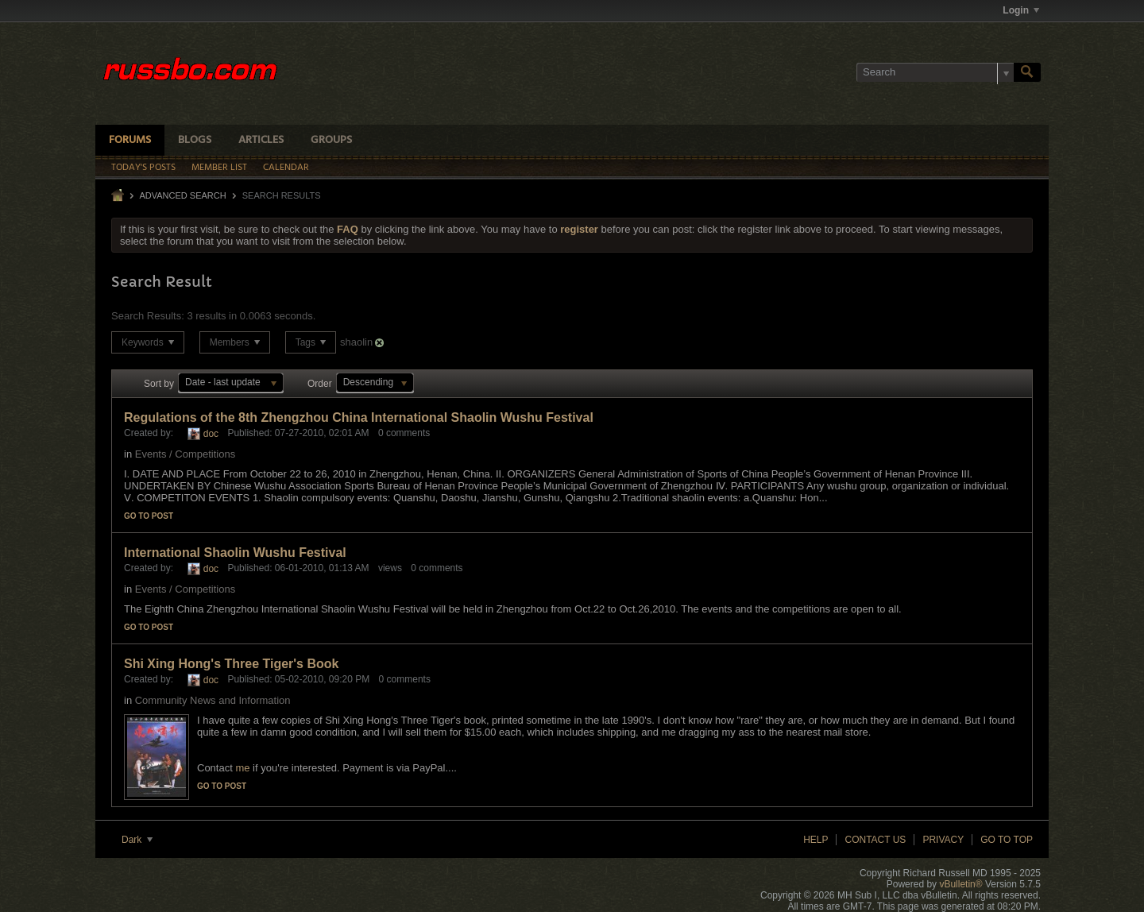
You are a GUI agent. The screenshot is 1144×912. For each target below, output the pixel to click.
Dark (137, 839)
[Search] (935, 72)
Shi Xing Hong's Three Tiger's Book (231, 663)
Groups (331, 140)
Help (815, 839)
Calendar (286, 168)
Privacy (943, 839)
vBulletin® (960, 884)
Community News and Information (213, 700)
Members (235, 342)
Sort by (159, 383)
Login (1021, 10)
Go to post (148, 516)
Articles (261, 140)
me (242, 768)
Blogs (194, 140)
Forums (130, 140)
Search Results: (147, 316)
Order (319, 383)
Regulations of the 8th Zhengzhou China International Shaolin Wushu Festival (358, 417)
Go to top (1006, 839)
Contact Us (875, 839)
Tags (311, 342)
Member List (219, 168)
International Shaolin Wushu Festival (235, 552)
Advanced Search (182, 195)
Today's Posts (143, 168)
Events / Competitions (185, 454)
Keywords (148, 342)
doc (210, 433)
